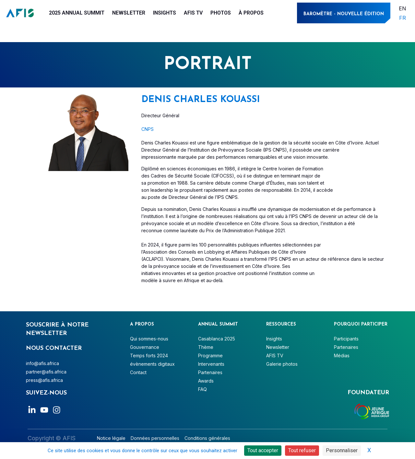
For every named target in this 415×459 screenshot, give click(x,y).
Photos (220, 13)
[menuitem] (402, 8)
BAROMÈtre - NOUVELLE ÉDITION (343, 14)
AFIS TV (193, 13)
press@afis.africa (44, 380)
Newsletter (128, 13)
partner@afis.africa (46, 371)
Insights (164, 13)
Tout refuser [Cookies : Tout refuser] (302, 450)
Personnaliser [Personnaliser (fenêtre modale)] (342, 450)
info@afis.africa (42, 363)
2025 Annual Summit (76, 13)
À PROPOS (251, 13)
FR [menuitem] (402, 18)
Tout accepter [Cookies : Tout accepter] (262, 450)
